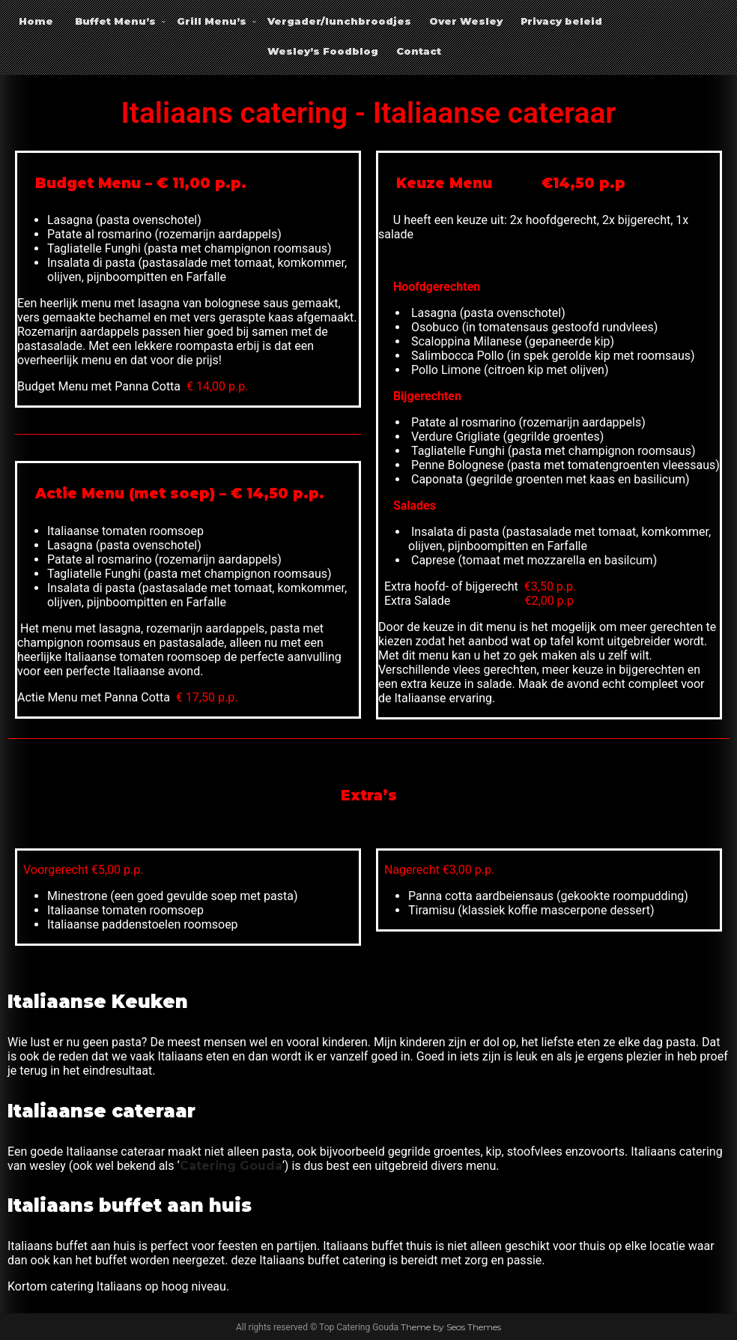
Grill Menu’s (211, 21)
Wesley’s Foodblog (322, 51)
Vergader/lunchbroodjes (339, 21)
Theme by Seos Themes (451, 1327)
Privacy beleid (561, 21)
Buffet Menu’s (115, 21)
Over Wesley (466, 21)
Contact (418, 51)
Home (36, 21)
